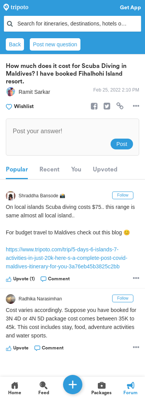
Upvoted (105, 169)
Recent (49, 169)
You (76, 169)
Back (15, 44)
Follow (122, 195)
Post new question (55, 44)
